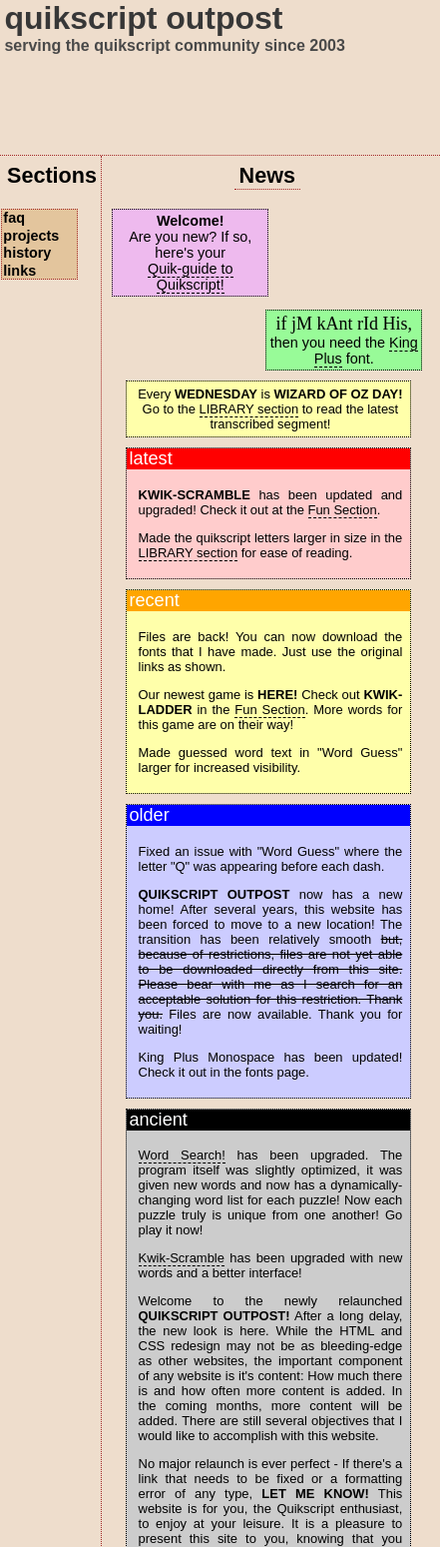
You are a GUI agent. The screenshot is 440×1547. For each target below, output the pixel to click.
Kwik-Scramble (181, 1257)
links (19, 271)
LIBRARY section (249, 408)
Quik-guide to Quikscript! (190, 277)
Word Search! (182, 1155)
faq (14, 218)
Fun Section (342, 509)
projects (31, 236)
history (27, 253)
